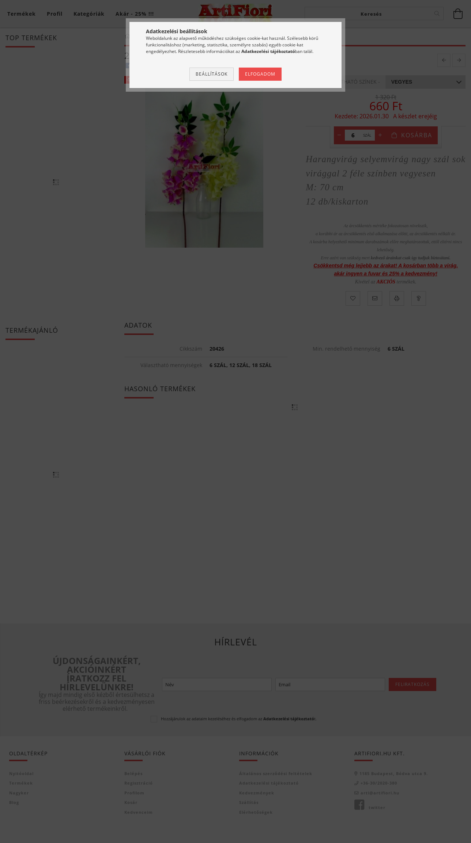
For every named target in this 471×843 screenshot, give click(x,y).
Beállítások (211, 74)
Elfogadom (260, 74)
